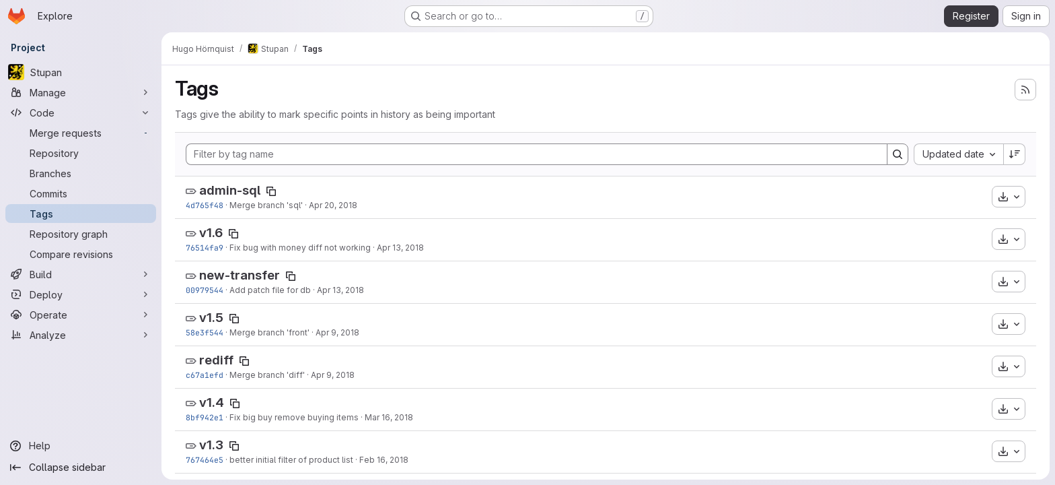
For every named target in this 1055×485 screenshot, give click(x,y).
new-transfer (239, 275)
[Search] (897, 154)
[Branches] (80, 173)
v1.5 (211, 317)
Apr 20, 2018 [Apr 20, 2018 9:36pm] (333, 205)
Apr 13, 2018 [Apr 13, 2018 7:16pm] (340, 290)
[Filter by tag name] (536, 154)
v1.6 (211, 232)
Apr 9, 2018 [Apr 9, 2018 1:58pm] (337, 332)
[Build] (80, 274)
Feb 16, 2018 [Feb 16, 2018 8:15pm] (383, 460)
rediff (216, 360)
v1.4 (211, 402)
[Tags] (80, 213)
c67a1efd (204, 375)
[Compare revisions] (80, 254)
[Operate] (80, 314)
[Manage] (80, 92)
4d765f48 (204, 205)
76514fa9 (204, 248)
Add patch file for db (270, 290)
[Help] (80, 446)
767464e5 (204, 460)
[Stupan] (80, 72)
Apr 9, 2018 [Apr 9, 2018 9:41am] (333, 375)
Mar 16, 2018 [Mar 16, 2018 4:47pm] (389, 417)
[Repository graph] (80, 233)
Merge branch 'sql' (266, 205)
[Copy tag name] (271, 191)
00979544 (204, 290)
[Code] (80, 112)
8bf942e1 (204, 417)
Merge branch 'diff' (267, 375)
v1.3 (211, 445)
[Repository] (80, 152)
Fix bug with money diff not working (300, 248)
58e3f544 (204, 332)
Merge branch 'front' (269, 332)
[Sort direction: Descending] (1014, 154)
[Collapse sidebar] (80, 467)
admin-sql (229, 190)
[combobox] (958, 154)
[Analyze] (80, 334)
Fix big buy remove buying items (294, 417)
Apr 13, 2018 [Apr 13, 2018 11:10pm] (400, 248)
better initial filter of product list (291, 460)
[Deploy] (80, 294)
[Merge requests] (80, 132)
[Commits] (80, 193)
